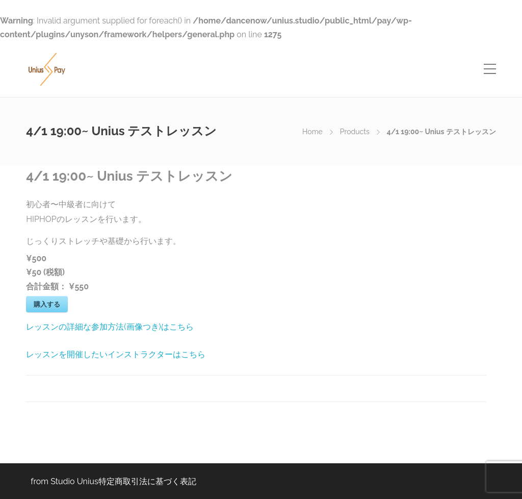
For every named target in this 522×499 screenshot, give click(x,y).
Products (355, 132)
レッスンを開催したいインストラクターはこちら (115, 354)
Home (312, 132)
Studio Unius (74, 481)
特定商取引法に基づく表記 (147, 481)
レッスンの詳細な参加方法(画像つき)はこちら (110, 327)
